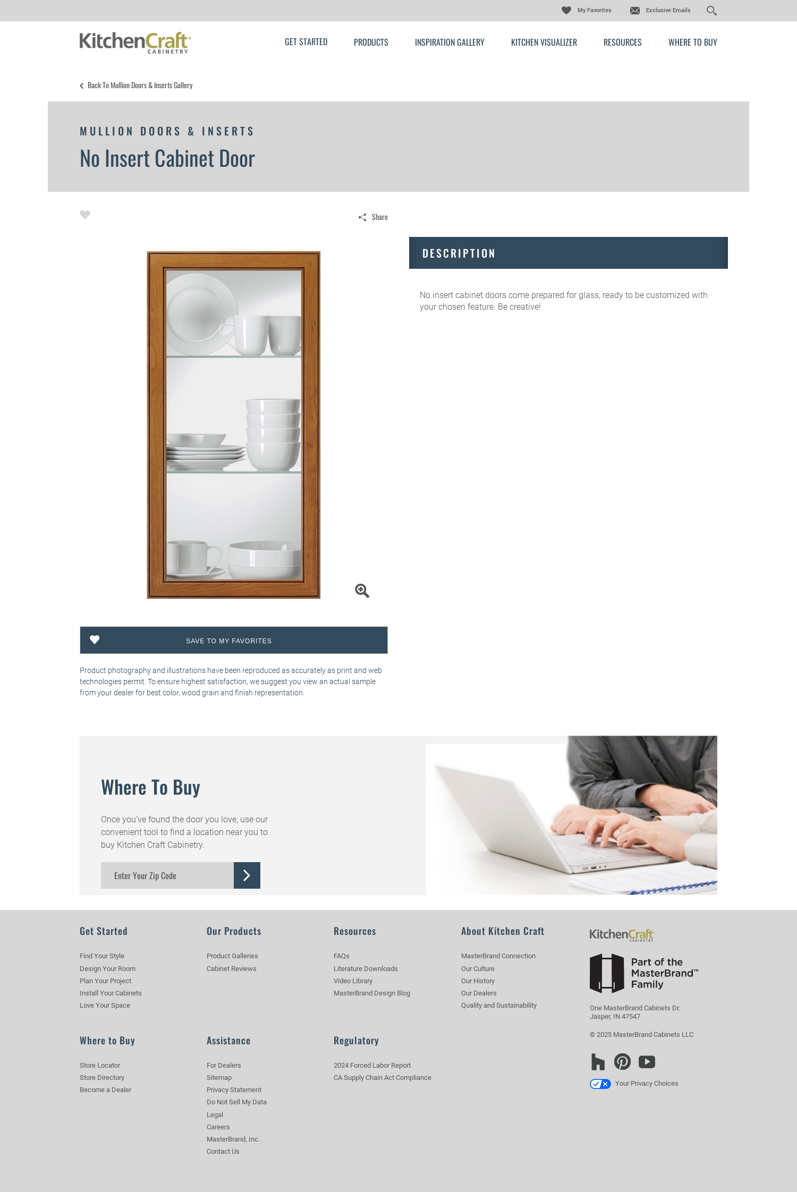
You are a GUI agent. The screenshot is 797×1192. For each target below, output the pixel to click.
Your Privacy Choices (634, 1083)
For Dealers (224, 1065)
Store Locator (100, 1065)
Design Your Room (107, 969)
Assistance (229, 1040)
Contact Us (223, 1151)
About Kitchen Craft (503, 931)
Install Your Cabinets (111, 993)
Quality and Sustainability (499, 1005)
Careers (218, 1127)
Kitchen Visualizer (544, 42)
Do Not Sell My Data (237, 1102)
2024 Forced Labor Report (372, 1065)
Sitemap (219, 1078)
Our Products (234, 931)
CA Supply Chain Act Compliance (382, 1078)
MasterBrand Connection (498, 956)
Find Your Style (102, 956)
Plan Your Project (105, 981)
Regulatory (356, 1040)
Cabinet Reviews (232, 969)
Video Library (353, 981)
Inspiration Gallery (450, 42)
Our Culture (478, 969)
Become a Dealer (105, 1090)
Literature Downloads (366, 969)
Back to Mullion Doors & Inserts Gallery (140, 85)
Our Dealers (479, 993)
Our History (478, 981)
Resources (623, 42)
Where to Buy (692, 42)
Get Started (306, 41)
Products (371, 42)
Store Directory (102, 1078)
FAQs (342, 956)
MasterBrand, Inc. (233, 1139)
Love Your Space (105, 1005)
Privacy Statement (234, 1090)
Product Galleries (232, 956)
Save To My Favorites (229, 641)
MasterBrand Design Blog (372, 993)
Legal (215, 1115)
